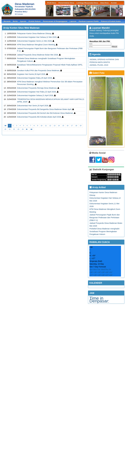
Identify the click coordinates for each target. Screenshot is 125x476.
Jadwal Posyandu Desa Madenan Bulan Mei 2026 (37, 55)
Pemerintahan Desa (66, 3)
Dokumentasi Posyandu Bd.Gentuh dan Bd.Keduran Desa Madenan (45, 113)
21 (9, 129)
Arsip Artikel (97, 187)
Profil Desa (51, 3)
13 (54, 126)
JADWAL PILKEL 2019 (98, 65)
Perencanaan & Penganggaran (55, 21)
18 (76, 126)
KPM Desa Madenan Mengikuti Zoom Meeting (36, 45)
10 (41, 126)
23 (18, 129)
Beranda (7, 21)
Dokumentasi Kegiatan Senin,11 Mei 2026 (34, 41)
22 (14, 129)
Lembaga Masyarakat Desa (87, 3)
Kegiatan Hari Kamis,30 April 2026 (31, 74)
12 (50, 126)
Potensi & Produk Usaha (111, 21)
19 (80, 126)
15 (63, 126)
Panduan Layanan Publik (89, 21)
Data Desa (104, 3)
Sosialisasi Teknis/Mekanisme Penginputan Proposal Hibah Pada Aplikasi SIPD (49, 65)
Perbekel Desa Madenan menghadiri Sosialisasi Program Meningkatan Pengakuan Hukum (104, 231)
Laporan (73, 21)
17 (72, 126)
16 (67, 126)
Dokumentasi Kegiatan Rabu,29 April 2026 (34, 78)
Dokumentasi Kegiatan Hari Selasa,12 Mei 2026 (36, 37)
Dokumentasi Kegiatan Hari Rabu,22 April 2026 (36, 92)
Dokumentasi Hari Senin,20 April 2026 (32, 106)
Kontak (114, 3)
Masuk (114, 47)
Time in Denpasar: (99, 299)
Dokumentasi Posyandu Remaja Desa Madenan (37, 88)
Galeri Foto (96, 73)
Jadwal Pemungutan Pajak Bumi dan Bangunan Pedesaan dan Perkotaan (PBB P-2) (104, 217)
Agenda (23, 21)
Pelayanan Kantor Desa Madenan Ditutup (34, 33)
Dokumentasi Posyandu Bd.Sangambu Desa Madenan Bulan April (44, 109)
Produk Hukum (35, 21)
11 (46, 126)
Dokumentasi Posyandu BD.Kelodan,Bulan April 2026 (39, 117)
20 (5, 129)
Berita (15, 21)
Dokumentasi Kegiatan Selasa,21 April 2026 (35, 95)
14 (59, 126)
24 (22, 129)
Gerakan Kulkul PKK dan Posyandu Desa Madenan (38, 70)
